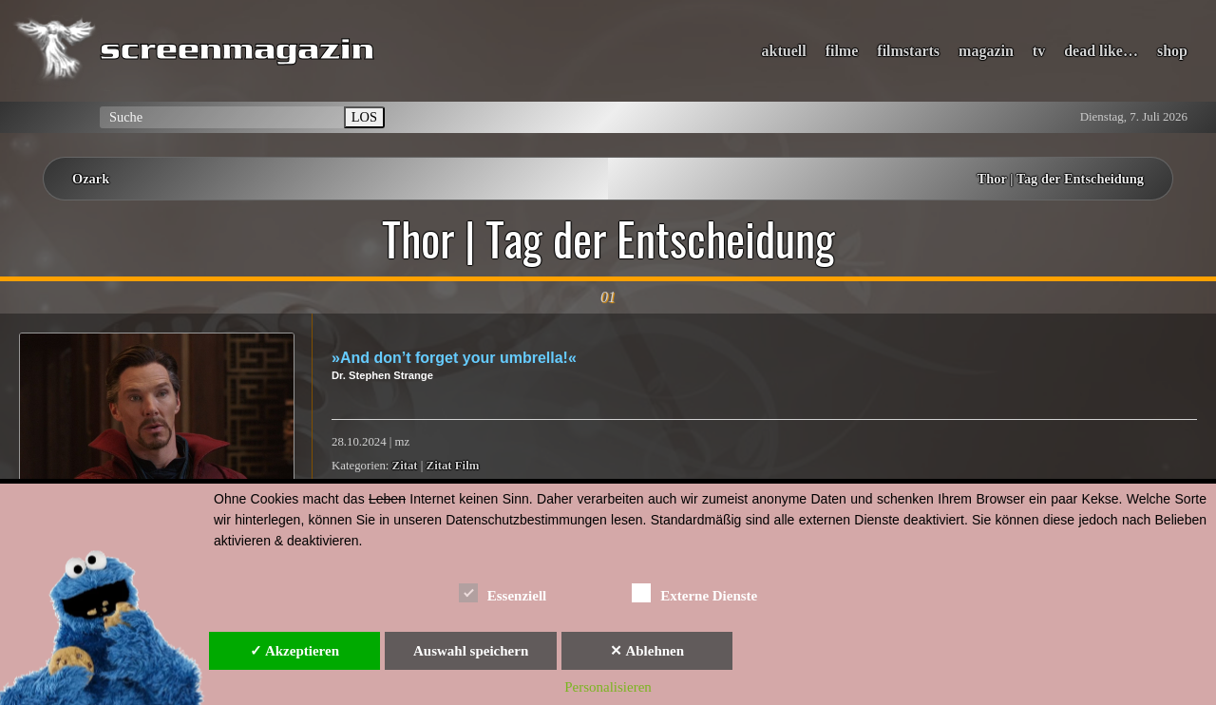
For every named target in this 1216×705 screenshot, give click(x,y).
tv (1039, 51)
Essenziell (503, 592)
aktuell (784, 51)
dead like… (1101, 51)
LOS (364, 116)
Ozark (90, 178)
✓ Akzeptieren (294, 650)
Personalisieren (608, 687)
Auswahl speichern (470, 650)
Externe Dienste (694, 592)
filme (842, 51)
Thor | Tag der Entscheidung (1061, 178)
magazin (986, 51)
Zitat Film (453, 465)
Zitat (405, 465)
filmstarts (908, 51)
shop (1172, 51)
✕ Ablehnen (647, 650)
